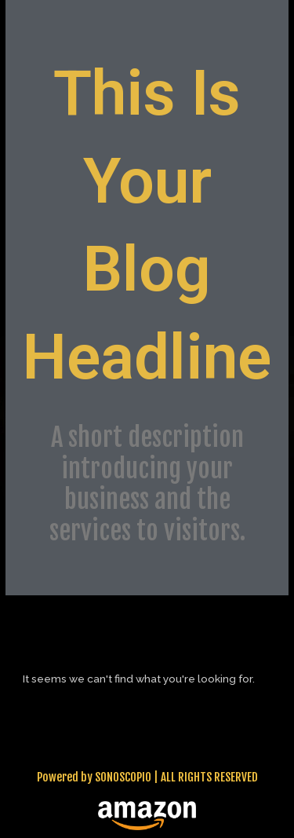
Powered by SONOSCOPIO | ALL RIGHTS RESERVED (147, 777)
